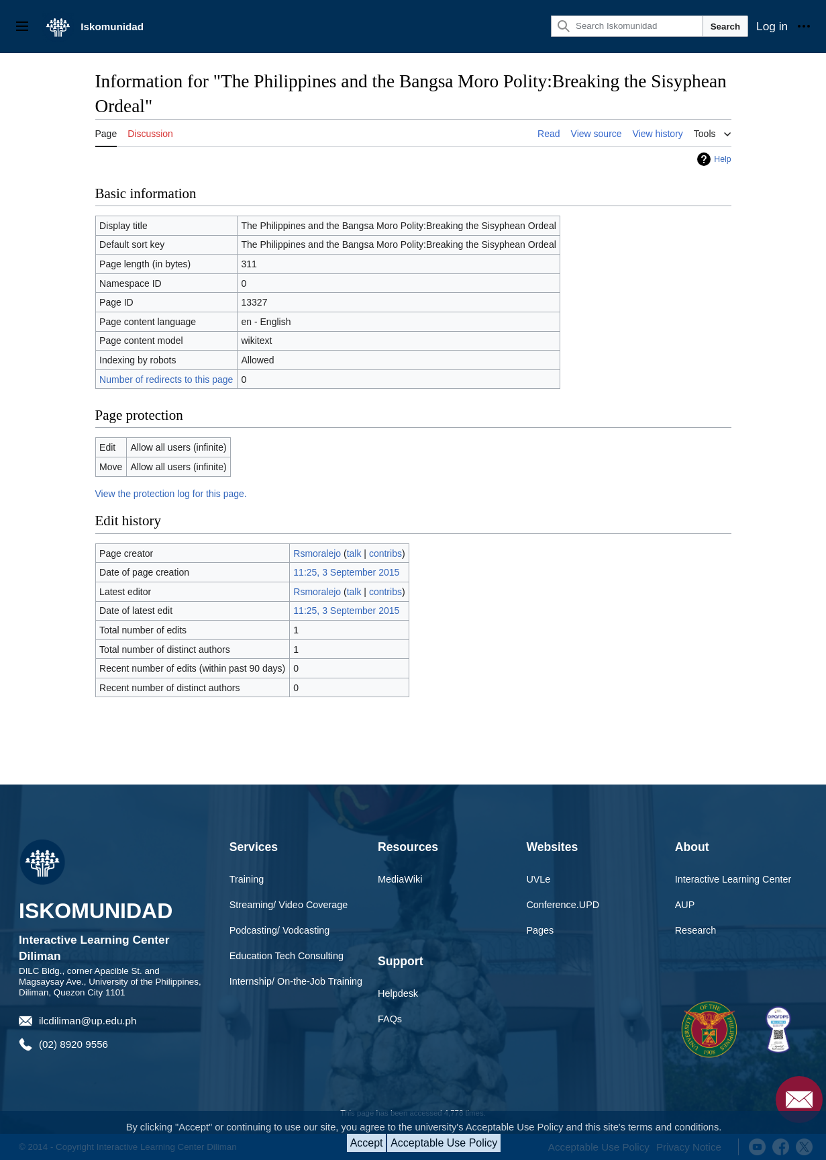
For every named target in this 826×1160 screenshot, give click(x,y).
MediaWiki (400, 879)
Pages (540, 930)
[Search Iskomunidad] (627, 26)
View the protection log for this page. (171, 493)
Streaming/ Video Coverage (288, 904)
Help (722, 159)
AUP (685, 904)
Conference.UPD (562, 904)
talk (354, 553)
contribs (385, 553)
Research (696, 930)
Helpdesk (398, 993)
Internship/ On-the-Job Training (295, 981)
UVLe (538, 879)
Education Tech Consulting (286, 955)
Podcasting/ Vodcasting (279, 930)
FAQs (390, 1019)
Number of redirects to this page (166, 379)
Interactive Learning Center (733, 879)
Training (246, 879)
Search (725, 26)
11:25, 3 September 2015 (346, 572)
